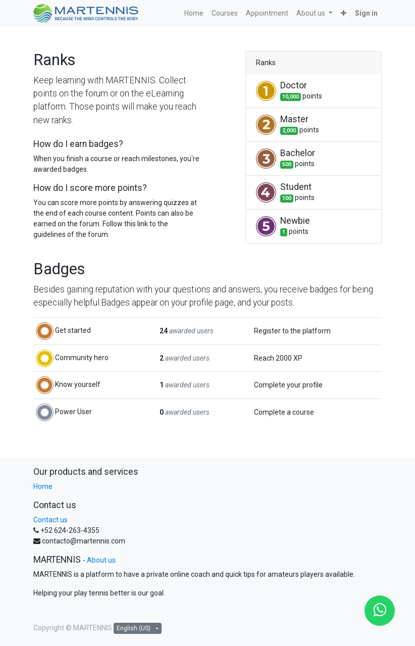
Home (43, 486)
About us (101, 560)
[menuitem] (194, 13)
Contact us (50, 520)
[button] (343, 13)
